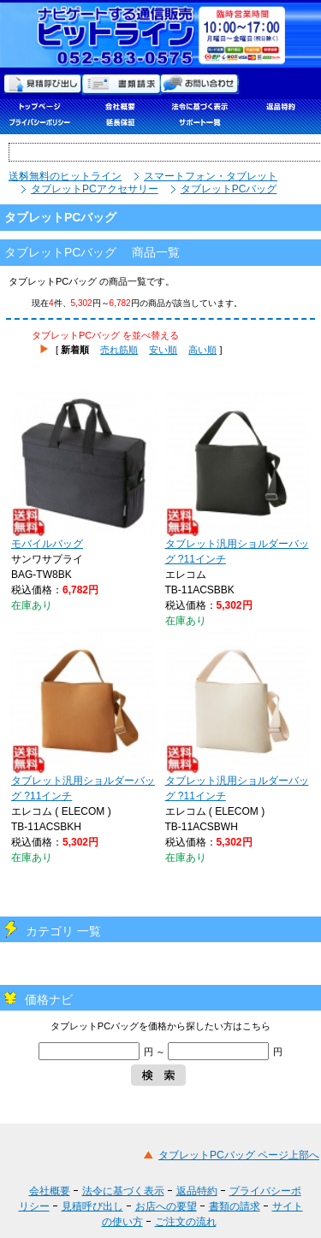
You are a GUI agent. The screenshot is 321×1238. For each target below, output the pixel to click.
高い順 (202, 350)
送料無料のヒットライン (65, 176)
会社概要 (49, 1191)
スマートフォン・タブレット (210, 176)
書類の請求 (234, 1206)
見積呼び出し (92, 1206)
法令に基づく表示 (123, 1191)
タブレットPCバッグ (229, 189)
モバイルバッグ (84, 470)
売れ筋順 (119, 350)
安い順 (163, 350)
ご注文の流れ (186, 1222)
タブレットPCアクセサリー (94, 189)
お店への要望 (166, 1206)
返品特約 (196, 1191)
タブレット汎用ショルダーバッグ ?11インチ (238, 478)
